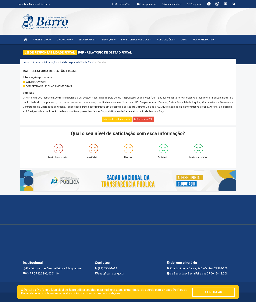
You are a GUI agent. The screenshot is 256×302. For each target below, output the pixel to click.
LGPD (184, 39)
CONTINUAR (213, 292)
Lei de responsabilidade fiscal (77, 62)
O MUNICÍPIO (65, 39)
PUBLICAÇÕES (166, 39)
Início (26, 62)
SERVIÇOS (109, 39)
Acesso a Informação (45, 62)
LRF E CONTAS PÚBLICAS (136, 39)
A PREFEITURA (42, 39)
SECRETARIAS (87, 39)
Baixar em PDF (143, 119)
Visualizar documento (117, 119)
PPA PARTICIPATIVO (203, 39)
